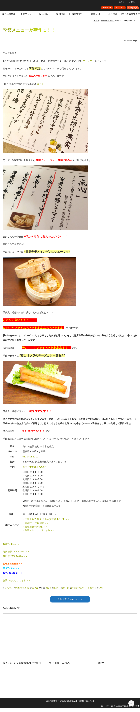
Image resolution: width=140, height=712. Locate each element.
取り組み (43, 17)
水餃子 (57, 591)
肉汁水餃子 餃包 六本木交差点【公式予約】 (120, 710)
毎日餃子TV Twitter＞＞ (15, 560)
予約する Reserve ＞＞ (70, 602)
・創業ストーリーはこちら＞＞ (39, 534)
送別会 (74, 591)
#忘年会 (82, 591)
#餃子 (48, 591)
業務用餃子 (78, 17)
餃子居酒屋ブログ (131, 17)
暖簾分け (95, 17)
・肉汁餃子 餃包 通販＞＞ (36, 526)
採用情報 (60, 17)
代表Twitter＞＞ (11, 548)
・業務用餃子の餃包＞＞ (35, 530)
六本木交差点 (22, 591)
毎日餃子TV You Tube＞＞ (16, 555)
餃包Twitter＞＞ (11, 572)
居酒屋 (35, 591)
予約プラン (26, 17)
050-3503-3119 (30, 460)
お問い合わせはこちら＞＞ (16, 584)
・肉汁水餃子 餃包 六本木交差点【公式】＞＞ (46, 523)
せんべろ (8, 591)
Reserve (107, 8)
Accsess (120, 8)
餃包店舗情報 (9, 17)
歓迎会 (65, 591)
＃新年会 (92, 591)
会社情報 (112, 17)
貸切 (100, 591)
